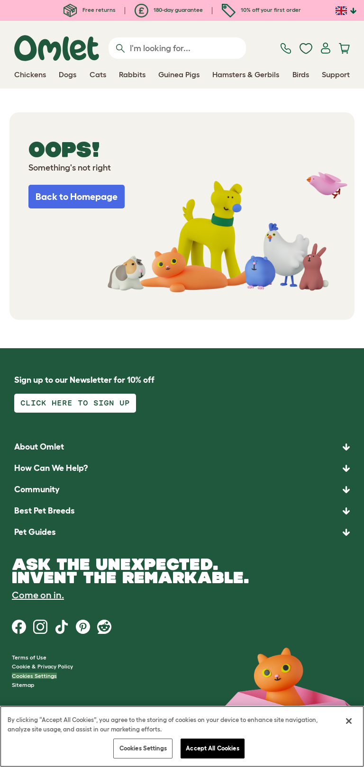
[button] (182, 532)
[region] (182, 736)
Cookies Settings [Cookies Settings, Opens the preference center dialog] (143, 748)
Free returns (90, 10)
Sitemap (23, 685)
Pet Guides (35, 532)
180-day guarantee (169, 10)
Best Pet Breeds (44, 510)
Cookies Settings (34, 676)
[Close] (348, 721)
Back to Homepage (77, 196)
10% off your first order (261, 10)
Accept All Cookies (212, 748)
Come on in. (38, 595)
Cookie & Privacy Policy (42, 666)
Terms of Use (29, 657)
